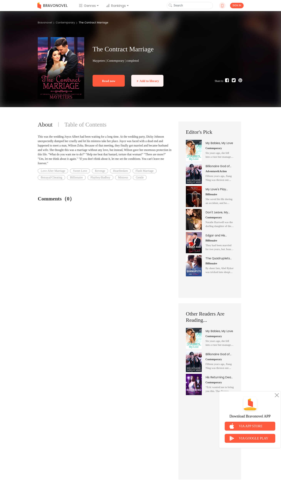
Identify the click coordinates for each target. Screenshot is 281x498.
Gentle (140, 177)
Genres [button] (87, 5)
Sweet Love (80, 170)
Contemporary (65, 22)
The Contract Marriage (93, 22)
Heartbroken (120, 170)
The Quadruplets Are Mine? (217, 258)
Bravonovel (45, 22)
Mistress (123, 177)
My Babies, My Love (219, 143)
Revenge (100, 170)
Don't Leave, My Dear (216, 212)
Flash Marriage (144, 170)
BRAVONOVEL (52, 5)
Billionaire (76, 177)
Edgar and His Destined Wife (215, 235)
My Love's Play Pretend (215, 189)
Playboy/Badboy (100, 177)
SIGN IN (237, 5)
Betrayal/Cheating (51, 177)
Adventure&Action (216, 171)
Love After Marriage (53, 170)
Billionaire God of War (217, 166)
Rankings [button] (116, 5)
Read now (108, 81)
